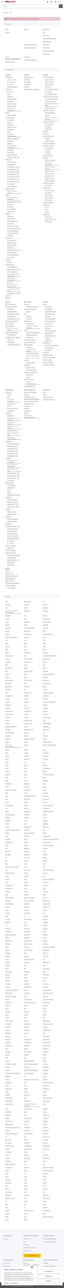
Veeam (45, 1176)
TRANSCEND (46, 1158)
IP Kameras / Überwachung (50, 96)
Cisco (25, 705)
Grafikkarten (10, 129)
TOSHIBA (45, 1155)
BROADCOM (8, 686)
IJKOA (25, 879)
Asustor (7, 659)
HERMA (26, 845)
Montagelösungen (48, 355)
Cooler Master (9, 714)
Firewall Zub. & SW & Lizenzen (50, 118)
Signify (45, 1095)
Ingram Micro (9, 885)
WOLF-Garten (46, 1198)
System (28, 377)
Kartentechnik (11, 218)
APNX (6, 643)
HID (6, 848)
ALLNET (7, 625)
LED (25, 314)
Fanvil (6, 799)
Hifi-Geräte (27, 406)
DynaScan (27, 759)
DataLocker (46, 726)
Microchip (27, 947)
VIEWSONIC (8, 1183)
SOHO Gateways (49, 141)
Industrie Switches (50, 160)
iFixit (44, 876)
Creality (26, 717)
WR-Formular (46, 47)
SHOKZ (26, 1091)
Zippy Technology (48, 1216)
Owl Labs (45, 996)
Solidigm (45, 1109)
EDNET (26, 768)
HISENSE (7, 851)
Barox (6, 671)
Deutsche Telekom (29, 739)
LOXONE (28, 311)
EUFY (6, 793)
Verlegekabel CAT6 (12, 448)
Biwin (25, 677)
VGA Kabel (8, 516)
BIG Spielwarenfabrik (49, 674)
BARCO (45, 668)
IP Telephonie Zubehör (32, 353)
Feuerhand (46, 799)
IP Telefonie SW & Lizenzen (31, 350)
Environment (29, 374)
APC (25, 640)
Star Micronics (28, 1118)
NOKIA (26, 978)
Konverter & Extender (11, 306)
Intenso (26, 891)
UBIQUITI (26, 1167)
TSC (25, 1164)
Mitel (25, 953)
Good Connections (29, 833)
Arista (25, 649)
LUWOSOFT (8, 931)
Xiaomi (26, 1201)
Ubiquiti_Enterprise (48, 1167)
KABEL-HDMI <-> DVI (12, 504)
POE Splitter (48, 126)
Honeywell (27, 854)
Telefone (26, 360)
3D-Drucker (10, 216)
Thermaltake (46, 1146)
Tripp (25, 1161)
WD (44, 1192)
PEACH (44, 1008)
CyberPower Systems (11, 726)
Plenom (45, 1014)
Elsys (6, 777)
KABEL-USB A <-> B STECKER (12, 427)
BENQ (25, 674)
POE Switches (48, 129)
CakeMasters (27, 692)
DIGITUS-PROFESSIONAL (49, 745)
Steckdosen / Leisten (48, 146)
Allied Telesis (46, 622)
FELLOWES (27, 799)
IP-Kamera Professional (51, 99)
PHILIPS (45, 1011)
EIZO (25, 771)
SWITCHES (45, 158)
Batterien (7, 571)
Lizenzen (26, 87)
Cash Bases (46, 695)
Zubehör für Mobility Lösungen (32, 326)
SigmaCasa (27, 1095)
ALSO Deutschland (29, 628)
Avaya (44, 662)
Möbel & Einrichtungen (30, 372)
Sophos (45, 1112)
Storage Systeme (9, 188)
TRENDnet (8, 1161)
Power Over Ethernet (48, 121)
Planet (26, 1014)
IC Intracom (27, 870)
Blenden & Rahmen (10, 550)
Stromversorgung (47, 155)
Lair (25, 916)
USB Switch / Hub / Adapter (12, 337)
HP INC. (45, 857)
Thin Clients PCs (11, 103)
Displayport (8, 524)
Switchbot (27, 1130)
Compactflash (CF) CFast (13, 269)
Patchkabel (8, 392)
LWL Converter (9, 323)
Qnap (44, 1033)
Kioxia (6, 910)
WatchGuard (8, 1192)
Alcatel (7, 622)
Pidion (7, 1014)
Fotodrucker (10, 223)
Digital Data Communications (10, 746)
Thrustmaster (28, 1149)
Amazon (7, 631)
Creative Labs (46, 717)
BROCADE (26, 686)
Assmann (45, 652)
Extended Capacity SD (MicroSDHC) (13, 275)
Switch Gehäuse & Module (50, 167)
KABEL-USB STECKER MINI (13, 434)
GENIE (25, 820)
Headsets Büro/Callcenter (31, 401)
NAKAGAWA (46, 962)
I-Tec (25, 867)
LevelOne (7, 922)
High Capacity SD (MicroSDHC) (12, 279)
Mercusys (45, 944)
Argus (6, 649)
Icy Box (26, 873)
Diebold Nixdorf (47, 742)
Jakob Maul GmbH (29, 897)
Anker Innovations (48, 634)
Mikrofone (47, 328)
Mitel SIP (45, 953)
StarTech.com (9, 1121)
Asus (25, 655)
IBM (6, 870)
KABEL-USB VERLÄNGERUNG (11, 438)
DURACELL (46, 756)
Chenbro (45, 699)
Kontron (7, 913)
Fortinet (26, 802)
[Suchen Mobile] (30, 6)
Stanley (7, 1118)
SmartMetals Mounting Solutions (30, 1105)
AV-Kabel (26, 394)
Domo (44, 750)
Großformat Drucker (12, 226)
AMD (44, 631)
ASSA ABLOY (27, 652)
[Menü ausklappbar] (2, 1)
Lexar (25, 922)
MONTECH (46, 956)
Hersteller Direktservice (30, 60)
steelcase (26, 1121)
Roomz (45, 1061)
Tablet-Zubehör (11, 115)
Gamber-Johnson (10, 814)
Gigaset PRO (27, 827)
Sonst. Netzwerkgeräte (49, 143)
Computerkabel (9, 483)
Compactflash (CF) (12, 267)
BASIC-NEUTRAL (28, 671)
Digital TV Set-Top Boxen (51, 345)
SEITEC (7, 1085)
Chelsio (26, 699)
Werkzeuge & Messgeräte (12, 583)
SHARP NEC (46, 1088)
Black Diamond (28, 680)
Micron (7, 950)
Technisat (45, 1139)
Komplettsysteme (12, 99)
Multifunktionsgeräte (13, 230)
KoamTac (26, 910)
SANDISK (7, 1070)
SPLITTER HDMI (11, 335)
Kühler (9, 132)
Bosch (25, 683)
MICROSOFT (46, 950)
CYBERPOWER (46, 723)
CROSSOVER (10, 411)
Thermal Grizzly (9, 1146)
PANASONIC (8, 1002)
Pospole (26, 1021)
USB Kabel (8, 413)
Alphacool (8, 628)
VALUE (7, 1176)
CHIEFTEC (26, 702)
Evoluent (45, 793)
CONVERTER (10, 309)
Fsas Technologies (48, 805)
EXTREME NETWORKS (30, 796)
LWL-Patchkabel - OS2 (13, 478)
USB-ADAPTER (11, 342)
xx (24, 1207)
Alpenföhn (46, 625)
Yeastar (7, 1213)
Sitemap (26, 29)
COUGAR (45, 714)
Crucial (7, 720)
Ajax (25, 618)
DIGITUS (26, 745)
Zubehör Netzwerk (48, 202)
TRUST (44, 1161)
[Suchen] (61, 6)
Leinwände (46, 352)
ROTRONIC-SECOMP (10, 1064)
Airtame (45, 615)
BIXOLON (45, 677)
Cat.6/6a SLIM (11, 403)
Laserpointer (48, 323)
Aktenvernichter (30, 367)
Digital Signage (11, 164)
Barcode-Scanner (12, 240)
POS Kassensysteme (12, 255)
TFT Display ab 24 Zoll (13, 176)
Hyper (25, 864)
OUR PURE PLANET (48, 993)
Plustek (7, 1018)
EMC (25, 777)
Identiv (7, 876)
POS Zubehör (10, 257)
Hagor (25, 839)
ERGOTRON (27, 790)
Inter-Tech (46, 891)
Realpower (46, 1048)
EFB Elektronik (47, 768)
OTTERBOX (27, 993)
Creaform (7, 717)
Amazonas (27, 631)
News (6, 29)
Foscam (45, 802)
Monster (26, 956)
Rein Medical (27, 1051)
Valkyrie (45, 1173)
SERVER (7, 195)
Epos (44, 783)
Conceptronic (27, 711)
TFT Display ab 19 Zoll (13, 171)
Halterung (47, 316)
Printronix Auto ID (48, 1024)
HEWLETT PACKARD (48, 845)
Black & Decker (9, 680)
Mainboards (10, 141)
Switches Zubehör (50, 180)
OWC (25, 996)
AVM (6, 665)
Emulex (26, 780)
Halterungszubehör (50, 318)
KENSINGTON (46, 904)
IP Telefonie (29, 347)
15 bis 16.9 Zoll (11, 82)
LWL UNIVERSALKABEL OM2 (13, 469)
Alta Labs (45, 628)
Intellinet (7, 891)
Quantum (7, 1036)
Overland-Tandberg (10, 996)
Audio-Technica (28, 659)
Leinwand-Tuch (49, 326)
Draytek (26, 753)
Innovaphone (8, 888)
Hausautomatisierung (30, 309)
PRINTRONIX (27, 1024)
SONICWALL (8, 1112)
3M (44, 601)
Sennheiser (46, 1085)
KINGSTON (46, 907)
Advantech (46, 607)
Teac (25, 1136)
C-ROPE (45, 689)
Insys (25, 888)
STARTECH (46, 1118)
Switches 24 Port (49, 173)
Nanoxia (7, 965)
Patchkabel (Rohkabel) (13, 444)
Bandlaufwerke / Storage (14, 202)
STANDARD (48, 153)
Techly (26, 1139)
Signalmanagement (50, 335)
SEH (25, 1082)
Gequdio (45, 820)
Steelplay (45, 1121)
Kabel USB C (10, 415)
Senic (25, 1085)
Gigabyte (45, 824)
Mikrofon (26, 413)
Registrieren (46, 54)
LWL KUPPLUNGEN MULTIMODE (12, 461)
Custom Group (28, 723)
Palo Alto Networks (48, 999)
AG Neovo (45, 611)
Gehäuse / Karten (12, 127)
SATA (8, 490)
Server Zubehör (11, 209)
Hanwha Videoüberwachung (51, 839)
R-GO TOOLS (46, 1036)
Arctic (25, 646)
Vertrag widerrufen (32, 1255)
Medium (45, 941)
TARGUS (45, 1133)
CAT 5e (47, 207)
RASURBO (26, 1045)
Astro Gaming (9, 655)
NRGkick (7, 981)
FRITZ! (25, 805)
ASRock (7, 652)
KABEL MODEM (11, 485)
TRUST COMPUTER (10, 1164)
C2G (6, 692)
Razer (6, 1048)
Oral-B (26, 990)
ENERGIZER (8, 783)
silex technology (47, 1098)
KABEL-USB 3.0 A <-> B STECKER (13, 419)
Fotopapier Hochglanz (32, 306)
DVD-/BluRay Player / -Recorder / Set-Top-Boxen (31, 398)
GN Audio (26, 830)
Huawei (26, 860)
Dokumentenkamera (50, 311)
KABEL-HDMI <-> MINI (13, 507)
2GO (6, 601)
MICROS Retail (28, 950)
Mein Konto (46, 44)
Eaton (6, 765)
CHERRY (7, 702)
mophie (7, 959)
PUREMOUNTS (47, 1030)
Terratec (45, 1142)
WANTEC (45, 1189)
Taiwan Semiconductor (11, 1133)
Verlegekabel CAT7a (12, 456)
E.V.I (25, 762)
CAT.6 (8, 397)
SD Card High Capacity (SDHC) (13, 290)
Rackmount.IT (28, 1039)
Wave (25, 1192)
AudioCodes (46, 659)
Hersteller (27, 57)
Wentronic (46, 1195)
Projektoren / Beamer (49, 364)
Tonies (7, 1155)
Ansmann (26, 637)
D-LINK (26, 726)
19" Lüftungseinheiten (51, 94)
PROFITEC (7, 1027)
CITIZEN (45, 705)
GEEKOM (7, 817)
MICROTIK (47, 138)
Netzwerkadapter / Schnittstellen (12, 146)
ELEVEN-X (7, 774)
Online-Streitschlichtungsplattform (12, 57)
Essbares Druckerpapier (32, 332)
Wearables (8, 295)
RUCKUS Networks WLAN (31, 1064)
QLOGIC (26, 1033)
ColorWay (45, 708)
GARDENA (27, 814)
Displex (7, 750)
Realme (26, 1048)
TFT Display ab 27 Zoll (13, 179)
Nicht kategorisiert (10, 578)
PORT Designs (9, 1021)
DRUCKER (7, 214)
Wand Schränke (49, 84)
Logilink (45, 925)
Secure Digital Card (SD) (13, 293)
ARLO (44, 649)
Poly (44, 1018)
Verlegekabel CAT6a (12, 451)
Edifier (7, 768)
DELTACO (45, 736)
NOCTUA (7, 978)
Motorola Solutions (29, 959)
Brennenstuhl (46, 683)
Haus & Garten (9, 573)
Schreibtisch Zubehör (30, 340)
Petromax (7, 1011)
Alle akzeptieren (48, 1271)
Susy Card (45, 1127)
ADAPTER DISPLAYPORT (13, 555)
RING (6, 1058)
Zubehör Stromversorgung (31, 382)
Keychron (7, 907)
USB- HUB (10, 340)
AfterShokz (27, 611)
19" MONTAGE (49, 148)
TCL (6, 1136)
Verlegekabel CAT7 (12, 453)
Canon (44, 392)
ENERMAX (27, 783)
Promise (7, 1030)
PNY (25, 1018)
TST (44, 1164)
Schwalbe (7, 1076)
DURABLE (26, 756)
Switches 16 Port (49, 171)
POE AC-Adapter (49, 124)
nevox (44, 971)
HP (6, 857)
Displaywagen (49, 309)
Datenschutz (15, 1283)
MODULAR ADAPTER (12, 536)
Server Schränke (49, 79)
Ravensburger (47, 1045)
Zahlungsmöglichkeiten (30, 44)
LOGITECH (8, 928)
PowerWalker (46, 1021)
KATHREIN (27, 904)
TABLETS (7, 112)
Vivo (6, 1186)
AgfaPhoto (8, 615)
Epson (44, 394)
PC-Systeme (8, 89)
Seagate (7, 1079)
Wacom (26, 1189)
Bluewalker (8, 683)
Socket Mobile (28, 1109)
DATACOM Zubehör (10, 304)
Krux (44, 913)
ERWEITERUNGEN (12, 311)
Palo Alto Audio (28, 999)
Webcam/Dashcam (50, 108)
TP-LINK (7, 1158)
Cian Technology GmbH (49, 702)
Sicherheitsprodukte (29, 342)
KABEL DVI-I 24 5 (11, 514)
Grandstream (46, 836)
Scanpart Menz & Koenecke (12, 1073)
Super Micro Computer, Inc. (13, 1127)
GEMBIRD (7, 820)
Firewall (47, 115)
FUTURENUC (46, 808)
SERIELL (9, 492)
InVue (6, 894)
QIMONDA (8, 1033)
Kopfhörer (27, 408)
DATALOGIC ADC (28, 729)
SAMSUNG (27, 1067)
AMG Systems (28, 634)
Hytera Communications (12, 867)
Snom (6, 1109)
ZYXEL (25, 1219)
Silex (25, 1098)
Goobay (7, 833)
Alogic (25, 625)
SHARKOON (8, 1088)
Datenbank (27, 79)
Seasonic (45, 1079)
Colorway (26, 304)
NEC (25, 968)
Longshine (27, 928)
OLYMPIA (26, 984)
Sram (25, 1115)
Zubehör (9, 262)
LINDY (25, 925)
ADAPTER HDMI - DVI (13, 560)
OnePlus (7, 987)
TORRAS (26, 1155)
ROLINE (7, 1061)
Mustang (26, 962)
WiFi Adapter (48, 193)
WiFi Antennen (49, 195)
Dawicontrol (46, 729)
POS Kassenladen (12, 252)
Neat (44, 965)
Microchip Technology (49, 947)
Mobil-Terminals (11, 245)
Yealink (7, 1210)
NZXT (44, 981)
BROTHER (7, 689)
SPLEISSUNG (10, 480)
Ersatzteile (10, 235)
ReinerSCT (46, 1051)
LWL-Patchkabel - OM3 (13, 473)
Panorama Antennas (29, 1002)
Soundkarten (10, 152)
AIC (25, 615)
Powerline (45, 131)
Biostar (7, 677)
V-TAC (6, 1173)
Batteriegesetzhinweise (49, 38)
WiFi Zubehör (48, 200)
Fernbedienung (49, 347)
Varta (25, 1176)
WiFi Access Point (49, 190)
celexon (45, 304)
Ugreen (7, 1170)
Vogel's (26, 1186)
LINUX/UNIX (27, 84)
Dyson (7, 762)
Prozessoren (10, 150)
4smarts (45, 604)
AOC (6, 640)
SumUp (26, 1124)
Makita (45, 931)
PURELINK (27, 1030)
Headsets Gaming (29, 403)
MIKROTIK (8, 953)
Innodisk (45, 885)
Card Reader (10, 120)
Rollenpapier (29, 337)
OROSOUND (8, 993)
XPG (25, 1204)
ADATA (26, 607)
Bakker (26, 668)
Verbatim (7, 1179)
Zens (25, 1216)
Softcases (47, 338)
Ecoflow (45, 765)
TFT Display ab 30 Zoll (13, 181)
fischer (7, 802)
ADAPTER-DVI (10, 565)
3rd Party (7, 604)
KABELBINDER (11, 487)
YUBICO (26, 1213)
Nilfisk (25, 974)
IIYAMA (7, 879)
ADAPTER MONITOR (12, 519)
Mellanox (7, 944)
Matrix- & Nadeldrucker (13, 228)
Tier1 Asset (8, 1152)
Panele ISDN (48, 222)
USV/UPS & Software (48, 183)
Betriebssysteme (28, 77)
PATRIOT (45, 1005)
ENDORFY (45, 780)
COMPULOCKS (9, 711)
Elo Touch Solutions (48, 774)
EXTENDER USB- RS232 (13, 318)
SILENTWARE (8, 1098)
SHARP (26, 1088)
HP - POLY (26, 857)
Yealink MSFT (46, 1210)
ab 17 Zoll (10, 84)
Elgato (25, 774)
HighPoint (26, 848)
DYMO (7, 759)
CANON (26, 695)
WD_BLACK (8, 1195)
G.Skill (7, 811)
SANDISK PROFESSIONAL (31, 1070)
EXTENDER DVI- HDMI (13, 314)
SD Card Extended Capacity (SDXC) (12, 285)
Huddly (45, 860)
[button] (48, 1)
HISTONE (26, 851)
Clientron (7, 708)
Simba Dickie (46, 1101)
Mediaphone (8, 941)
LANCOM (45, 916)
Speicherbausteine (12, 155)
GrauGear (8, 839)
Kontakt (7, 32)
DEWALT (7, 742)
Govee (7, 836)
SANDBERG (46, 1067)
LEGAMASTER (27, 919)
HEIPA (6, 845)
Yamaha (45, 1207)
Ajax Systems (46, 618)
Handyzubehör (30, 323)
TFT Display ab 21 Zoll (13, 174)
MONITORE (8, 159)
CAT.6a (47, 212)
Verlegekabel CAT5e (12, 446)
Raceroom (8, 1039)
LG (6, 925)
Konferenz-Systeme (50, 321)
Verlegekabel (8, 441)
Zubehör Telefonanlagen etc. (33, 357)
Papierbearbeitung (31, 370)
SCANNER (8, 259)
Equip (44, 787)
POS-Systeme (8, 238)
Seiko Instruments (48, 1082)
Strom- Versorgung (10, 545)
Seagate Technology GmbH (31, 1079)
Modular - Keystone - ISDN (12, 526)
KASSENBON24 (9, 904)
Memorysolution (28, 944)
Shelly (6, 1091)
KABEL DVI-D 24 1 (12, 512)
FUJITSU (26, 808)
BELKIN (7, 674)
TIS (43, 1152)
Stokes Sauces (9, 1124)
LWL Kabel (8, 458)
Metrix (7, 947)
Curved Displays (11, 162)
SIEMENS (7, 1095)
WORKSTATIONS (11, 106)
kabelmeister (46, 901)
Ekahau (45, 771)
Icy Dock (45, 873)
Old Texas (8, 984)
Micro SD (9, 282)
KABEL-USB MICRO (12, 430)
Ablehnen (48, 1281)
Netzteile (9, 143)
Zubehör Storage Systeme (11, 192)
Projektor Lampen (48, 360)
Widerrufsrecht (47, 41)
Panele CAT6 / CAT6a (50, 219)
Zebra (6, 1216)
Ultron (26, 1170)
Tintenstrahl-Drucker (13, 233)
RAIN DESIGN (27, 1042)
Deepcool (26, 732)
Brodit (44, 686)
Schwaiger (46, 1073)
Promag (45, 1027)
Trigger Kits (48, 340)
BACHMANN (8, 668)
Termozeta (27, 1142)
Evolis (25, 793)
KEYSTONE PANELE (12, 533)
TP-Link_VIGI (27, 1158)
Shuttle (45, 1091)
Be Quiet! (45, 671)
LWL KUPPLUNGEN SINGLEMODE (12, 465)
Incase (26, 882)
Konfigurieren (48, 1276)
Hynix (6, 864)
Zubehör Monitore (12, 186)
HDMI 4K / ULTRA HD (13, 502)
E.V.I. (44, 762)
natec (25, 965)
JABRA (44, 894)
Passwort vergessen (48, 51)
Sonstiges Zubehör (29, 386)
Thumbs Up (46, 1149)
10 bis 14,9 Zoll (11, 79)
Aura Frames (27, 662)
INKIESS (26, 885)
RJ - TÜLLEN (10, 543)
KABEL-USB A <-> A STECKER (12, 423)
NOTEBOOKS (8, 77)
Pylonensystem (49, 333)
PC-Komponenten (10, 117)
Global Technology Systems (12, 830)
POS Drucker (10, 247)
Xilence (45, 1201)
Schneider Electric (29, 1073)
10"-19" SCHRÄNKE (48, 77)
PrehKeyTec (8, 1024)
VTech (44, 1186)
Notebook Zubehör (12, 87)
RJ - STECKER (10, 540)
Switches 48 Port (49, 176)
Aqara (44, 643)
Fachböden (48, 87)
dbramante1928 (9, 732)
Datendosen (46, 205)
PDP (25, 1008)
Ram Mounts (46, 1042)
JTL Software (27, 82)
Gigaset (7, 827)
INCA (6, 882)
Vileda (25, 1183)
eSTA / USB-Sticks (12, 272)
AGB (44, 32)
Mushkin (7, 962)
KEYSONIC (27, 907)
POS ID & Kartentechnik (13, 250)
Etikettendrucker (11, 243)
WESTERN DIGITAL (10, 1198)
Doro (6, 753)
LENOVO (45, 919)
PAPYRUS (7, 1005)
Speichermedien (9, 264)
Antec (44, 637)
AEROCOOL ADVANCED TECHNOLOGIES (11, 611)
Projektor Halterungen (49, 357)
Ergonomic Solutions (11, 790)
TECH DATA (8, 1139)
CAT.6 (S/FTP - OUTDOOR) (11, 400)
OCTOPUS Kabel (9, 326)
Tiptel (25, 1152)
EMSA (44, 777)
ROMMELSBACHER (29, 1061)
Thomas (7, 1149)
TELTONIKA (8, 1142)
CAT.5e (9, 394)
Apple (25, 643)
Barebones (10, 96)
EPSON (7, 787)
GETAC (7, 824)
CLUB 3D (26, 708)
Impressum (7, 1283)
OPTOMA (45, 987)
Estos (44, 790)
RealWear (7, 1051)
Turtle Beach (8, 1167)
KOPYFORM (27, 913)
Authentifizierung (50, 112)
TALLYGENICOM (28, 1133)
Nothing (45, 978)
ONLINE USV (27, 987)
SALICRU (7, 1067)
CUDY (44, 720)
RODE (44, 1058)
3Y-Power (26, 604)
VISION (45, 1183)
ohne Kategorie (11, 588)
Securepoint (8, 1082)
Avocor (26, 665)
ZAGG (44, 1213)
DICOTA (26, 742)
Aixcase (7, 618)
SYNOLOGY (46, 1130)
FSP (6, 808)
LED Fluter (29, 318)
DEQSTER (7, 739)
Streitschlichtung (10, 62)
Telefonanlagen (28, 344)
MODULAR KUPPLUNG (13, 538)
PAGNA (7, 999)
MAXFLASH (27, 937)
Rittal (25, 1058)
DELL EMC (8, 736)
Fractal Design (9, 805)
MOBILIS (7, 956)
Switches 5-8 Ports (50, 178)
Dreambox (46, 753)
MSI (44, 959)
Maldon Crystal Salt (10, 934)
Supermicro (27, 1127)
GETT (25, 824)
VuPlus (7, 1189)
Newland (7, 974)
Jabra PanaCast (9, 897)
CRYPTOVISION (28, 720)
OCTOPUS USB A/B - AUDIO (12, 329)
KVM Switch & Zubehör (11, 321)
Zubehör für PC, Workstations (11, 109)
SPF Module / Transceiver (48, 163)
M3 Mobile (27, 931)
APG (44, 640)
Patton (7, 1008)
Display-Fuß (48, 306)
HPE (6, 860)
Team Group (46, 1136)
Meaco (44, 937)
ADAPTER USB (11, 562)
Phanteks (26, 1011)
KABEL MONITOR (12, 521)
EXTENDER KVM (11, 316)
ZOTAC (7, 1219)
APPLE (8, 94)
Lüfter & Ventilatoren (13, 138)
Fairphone (45, 796)
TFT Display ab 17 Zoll (13, 169)
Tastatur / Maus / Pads (13, 157)
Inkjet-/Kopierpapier (31, 335)
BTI (25, 689)
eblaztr (26, 765)
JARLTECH (7, 901)
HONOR (45, 854)
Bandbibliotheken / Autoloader (12, 198)
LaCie (6, 916)
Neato (6, 968)
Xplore (44, 1204)
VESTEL (45, 1179)
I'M (43, 867)
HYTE (44, 864)
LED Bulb (28, 316)
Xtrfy (6, 1207)
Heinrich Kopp (47, 842)
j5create (26, 894)
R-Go (25, 1036)
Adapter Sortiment (10, 553)
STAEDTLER (46, 1115)
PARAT (26, 1005)
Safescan (45, 1064)
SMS (44, 1104)
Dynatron (45, 759)
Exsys (6, 796)
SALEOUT (7, 298)
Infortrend (46, 882)
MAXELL (7, 937)
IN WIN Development (48, 879)
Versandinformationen (30, 47)
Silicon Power (9, 1101)
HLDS (44, 851)
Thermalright (27, 1146)
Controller (10, 122)
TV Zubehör (48, 350)
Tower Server (10, 211)
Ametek (7, 634)
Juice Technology (28, 901)
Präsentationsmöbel (50, 331)
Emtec (7, 780)
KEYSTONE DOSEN (12, 528)
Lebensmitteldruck (12, 221)
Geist (44, 817)
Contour (45, 711)
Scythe (44, 1076)
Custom (7, 723)
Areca (44, 646)
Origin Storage (47, 990)
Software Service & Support (31, 89)
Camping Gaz (9, 695)
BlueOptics (46, 680)
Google (45, 833)
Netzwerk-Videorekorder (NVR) (51, 104)
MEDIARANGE (28, 941)
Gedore (45, 814)
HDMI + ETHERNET (12, 499)
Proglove (26, 1027)
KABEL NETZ (10, 548)
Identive (26, 876)
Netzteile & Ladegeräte (11, 576)
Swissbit (7, 1130)
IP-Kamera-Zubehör (50, 101)
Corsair (26, 714)
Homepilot (8, 854)
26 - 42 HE (47, 150)
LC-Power (7, 919)
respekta (26, 1055)
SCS (25, 1076)
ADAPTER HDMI (11, 557)
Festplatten (10, 125)
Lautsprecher (27, 411)
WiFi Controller (49, 197)
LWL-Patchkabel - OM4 (13, 475)
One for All (46, 984)
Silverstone (27, 1101)
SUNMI (45, 1124)
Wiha (25, 1198)
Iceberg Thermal (9, 873)
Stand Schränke (49, 82)
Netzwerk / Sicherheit (49, 110)
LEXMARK (45, 922)
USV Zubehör (48, 185)
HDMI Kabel (8, 497)
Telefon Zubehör (30, 362)
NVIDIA (26, 981)
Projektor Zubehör (48, 362)
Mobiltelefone (28, 321)
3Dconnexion (27, 601)
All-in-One (10, 91)
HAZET (26, 842)
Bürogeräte (27, 365)
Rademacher (46, 1039)
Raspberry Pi (10, 101)
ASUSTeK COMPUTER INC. (50, 655)
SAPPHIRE (45, 1070)
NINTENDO (46, 974)
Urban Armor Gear (48, 1170)
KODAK (45, 910)
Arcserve (7, 646)
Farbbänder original (48, 399)
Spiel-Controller (9, 580)
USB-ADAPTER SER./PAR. (14, 344)
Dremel (7, 756)
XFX (6, 1201)
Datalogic (7, 729)
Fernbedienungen (50, 314)
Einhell (7, 771)
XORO (6, 1204)
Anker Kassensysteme (11, 637)
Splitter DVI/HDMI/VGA (11, 332)
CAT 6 (46, 209)
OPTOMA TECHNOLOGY (11, 990)
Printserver (46, 134)
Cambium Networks (48, 692)
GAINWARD (27, 811)
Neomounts (8, 971)
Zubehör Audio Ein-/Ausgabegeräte (29, 416)
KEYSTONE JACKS (12, 531)
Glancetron (46, 827)
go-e (44, 830)
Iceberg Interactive (48, 870)
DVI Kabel (7, 509)
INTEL (44, 888)
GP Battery (27, 836)
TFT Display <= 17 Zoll (13, 167)
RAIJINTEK (8, 1042)
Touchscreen (10, 184)
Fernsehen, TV (47, 343)
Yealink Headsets (29, 1210)
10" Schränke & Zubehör (51, 89)
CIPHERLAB (8, 705)
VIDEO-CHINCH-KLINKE (13, 495)
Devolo (45, 739)
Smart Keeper (9, 1104)
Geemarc (26, 817)
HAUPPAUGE (8, 842)
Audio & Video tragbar (30, 392)
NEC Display (46, 968)
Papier (26, 330)
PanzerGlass (46, 1002)
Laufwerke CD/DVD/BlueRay (11, 135)
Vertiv (25, 1179)
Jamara (45, 897)
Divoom (26, 750)
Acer (6, 607)
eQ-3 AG (26, 787)
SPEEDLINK (8, 1115)
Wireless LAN (46, 188)
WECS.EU (26, 1195)
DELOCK (26, 736)
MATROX (45, 934)
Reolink (7, 1055)
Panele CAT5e (48, 217)
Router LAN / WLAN (48, 136)
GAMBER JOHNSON (48, 811)
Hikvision (45, 848)
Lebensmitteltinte (48, 397)
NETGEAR (26, 971)
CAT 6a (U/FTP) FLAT (12, 408)
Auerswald (8, 662)
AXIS (44, 665)
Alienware (27, 622)
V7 (24, 1173)
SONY (25, 1112)
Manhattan (27, 934)
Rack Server (10, 206)
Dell (44, 732)
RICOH (44, 1055)
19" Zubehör (48, 91)
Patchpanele (46, 214)
